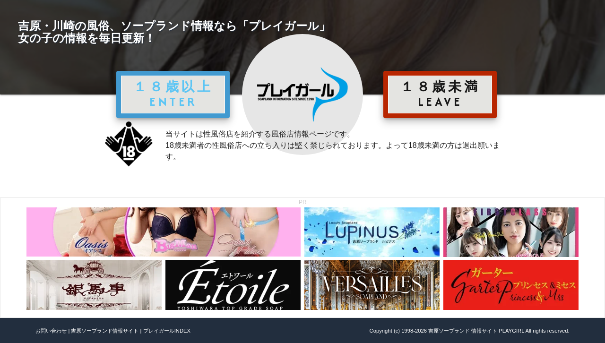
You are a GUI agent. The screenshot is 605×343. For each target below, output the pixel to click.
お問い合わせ (51, 331)
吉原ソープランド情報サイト (104, 331)
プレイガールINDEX (166, 331)
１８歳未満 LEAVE (440, 94)
